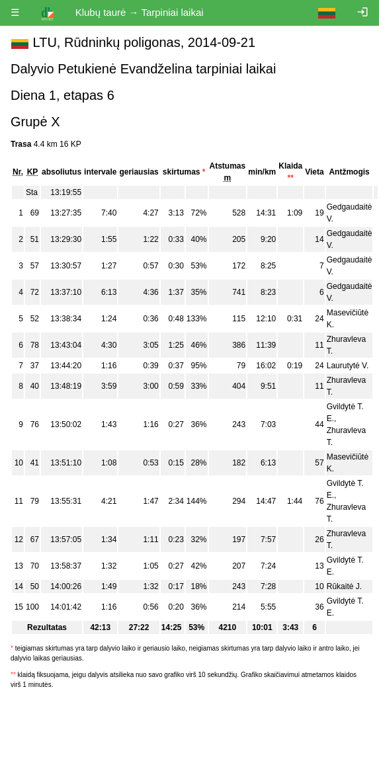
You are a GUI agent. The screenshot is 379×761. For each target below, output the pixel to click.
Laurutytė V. (348, 365)
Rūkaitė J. (344, 586)
